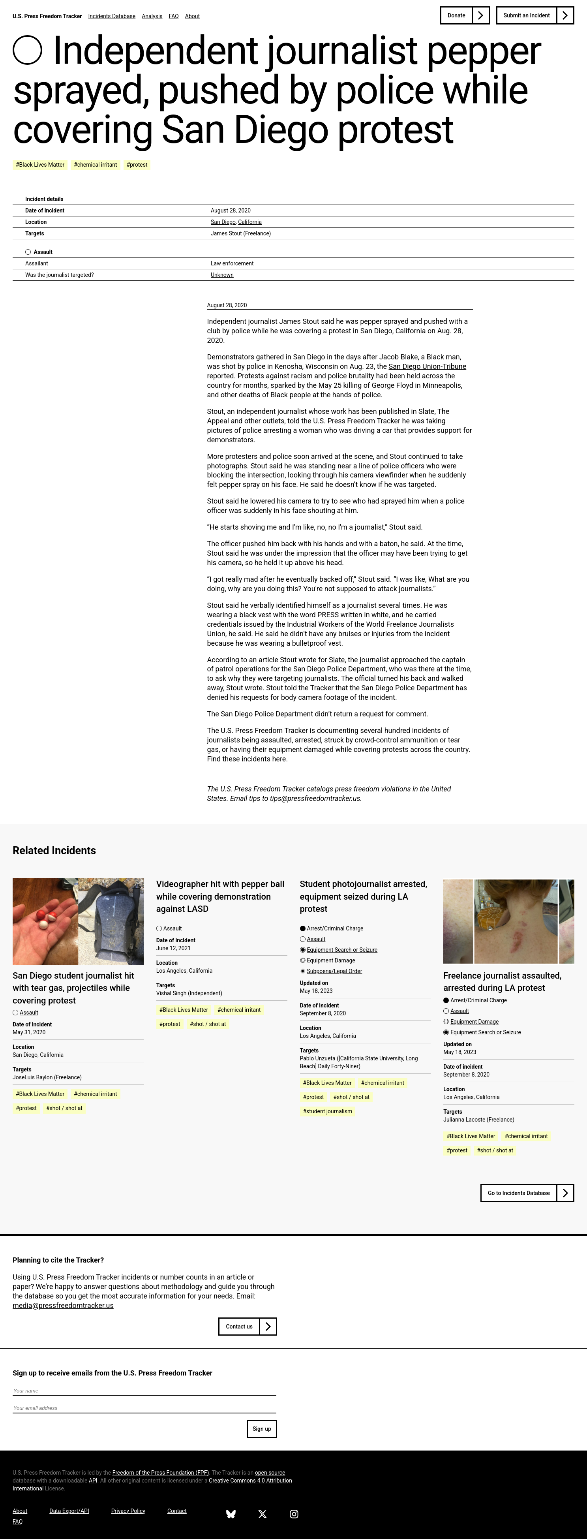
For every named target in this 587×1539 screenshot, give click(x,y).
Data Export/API (69, 1511)
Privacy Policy (128, 1511)
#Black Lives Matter (40, 165)
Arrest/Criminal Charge (335, 928)
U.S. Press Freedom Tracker (47, 16)
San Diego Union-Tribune (428, 366)
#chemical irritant (95, 165)
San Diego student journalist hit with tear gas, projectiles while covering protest (73, 988)
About (192, 16)
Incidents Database (111, 16)
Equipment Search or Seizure (342, 950)
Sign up (262, 1429)
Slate (337, 660)
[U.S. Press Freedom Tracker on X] (262, 1515)
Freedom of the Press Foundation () (161, 1472)
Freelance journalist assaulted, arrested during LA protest (502, 982)
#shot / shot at (64, 1108)
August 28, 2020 (231, 210)
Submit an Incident (527, 15)
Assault (43, 252)
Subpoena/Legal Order (334, 971)
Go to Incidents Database (519, 1193)
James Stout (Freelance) (241, 233)
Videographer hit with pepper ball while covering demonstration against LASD (220, 896)
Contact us (239, 1326)
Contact (177, 1511)
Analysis (152, 16)
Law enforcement (232, 263)
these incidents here (254, 759)
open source (270, 1472)
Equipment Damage (331, 960)
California (250, 222)
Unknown (222, 275)
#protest (137, 165)
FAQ (174, 16)
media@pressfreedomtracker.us (63, 1305)
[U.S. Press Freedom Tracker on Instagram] (294, 1515)
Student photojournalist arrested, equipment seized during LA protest (364, 896)
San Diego (223, 222)
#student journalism (328, 1111)
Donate (456, 15)
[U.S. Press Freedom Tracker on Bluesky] (231, 1515)
